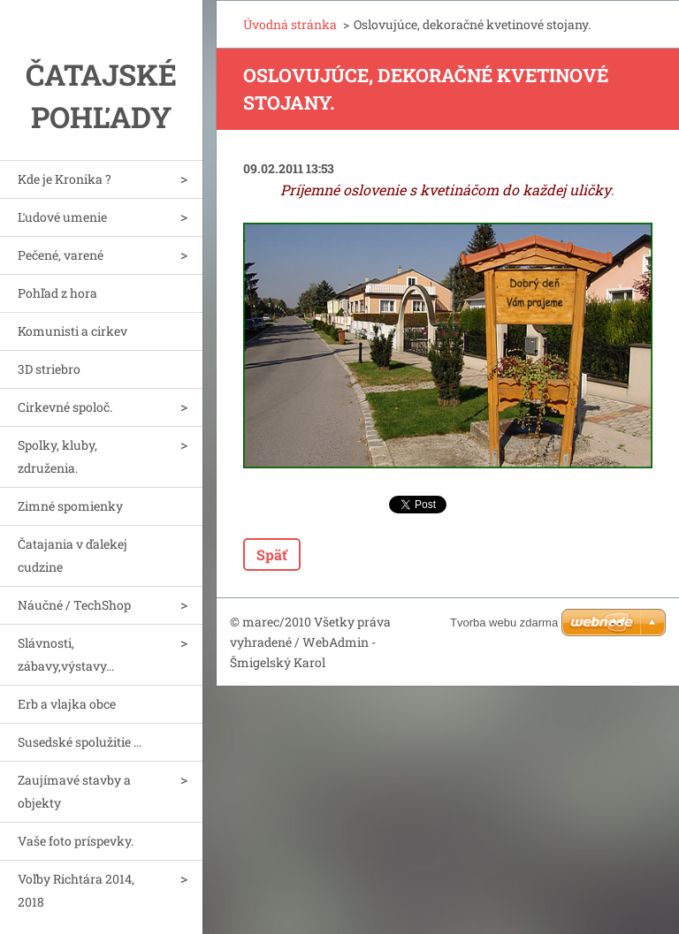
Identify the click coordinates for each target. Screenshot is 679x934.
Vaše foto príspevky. (76, 840)
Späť (271, 554)
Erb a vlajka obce (67, 703)
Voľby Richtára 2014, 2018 (76, 890)
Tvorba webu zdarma (504, 622)
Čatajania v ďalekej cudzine (72, 555)
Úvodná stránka (290, 24)
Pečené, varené (60, 255)
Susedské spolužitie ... (79, 741)
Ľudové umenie (62, 217)
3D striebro (49, 369)
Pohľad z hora (57, 293)
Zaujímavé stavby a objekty (74, 791)
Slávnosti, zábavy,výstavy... (66, 654)
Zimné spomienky (70, 505)
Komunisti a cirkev (72, 331)
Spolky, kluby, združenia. (57, 456)
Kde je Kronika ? (64, 179)
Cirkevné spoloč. (65, 407)
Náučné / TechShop (74, 604)
